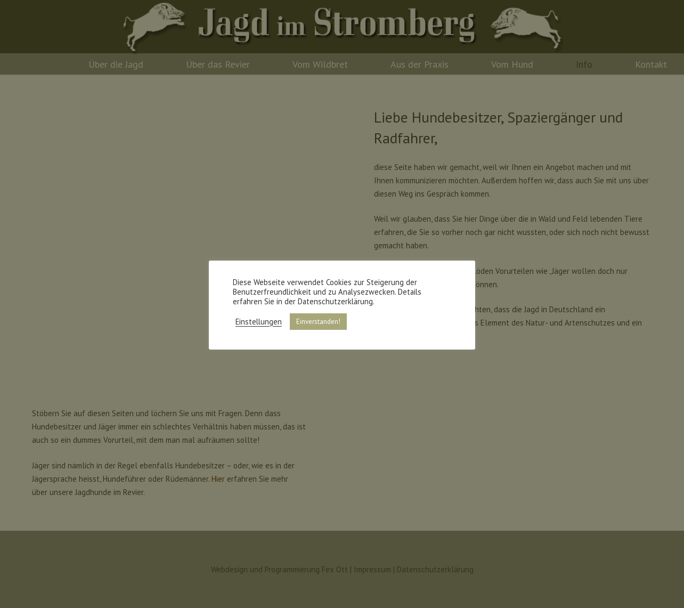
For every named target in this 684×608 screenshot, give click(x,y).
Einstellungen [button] (258, 322)
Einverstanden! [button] (318, 321)
